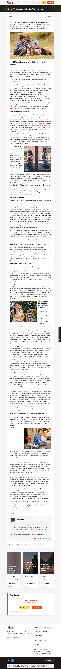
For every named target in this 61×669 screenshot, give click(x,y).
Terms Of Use (37, 649)
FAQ (46, 640)
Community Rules (46, 653)
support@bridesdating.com (14, 637)
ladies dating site (44, 125)
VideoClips (38, 631)
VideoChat (37, 627)
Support (37, 644)
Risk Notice (37, 653)
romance (12, 108)
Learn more (43, 666)
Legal (41, 640)
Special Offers (38, 635)
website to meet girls (43, 223)
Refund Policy (46, 651)
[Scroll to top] (49, 660)
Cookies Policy (46, 649)
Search (45, 631)
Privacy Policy (37, 651)
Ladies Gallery (46, 627)
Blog (36, 640)
